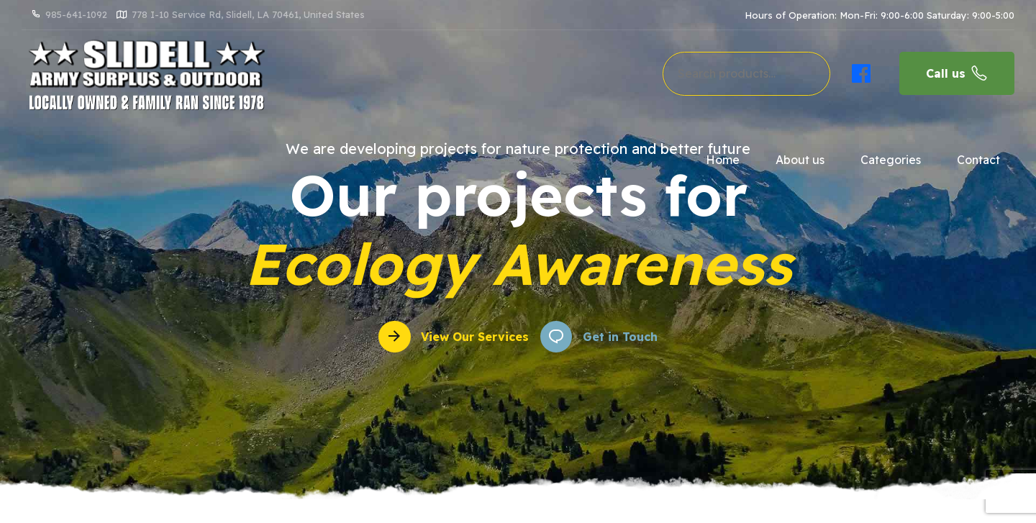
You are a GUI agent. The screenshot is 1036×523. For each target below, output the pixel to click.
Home (723, 160)
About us (800, 160)
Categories (890, 160)
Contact (978, 160)
